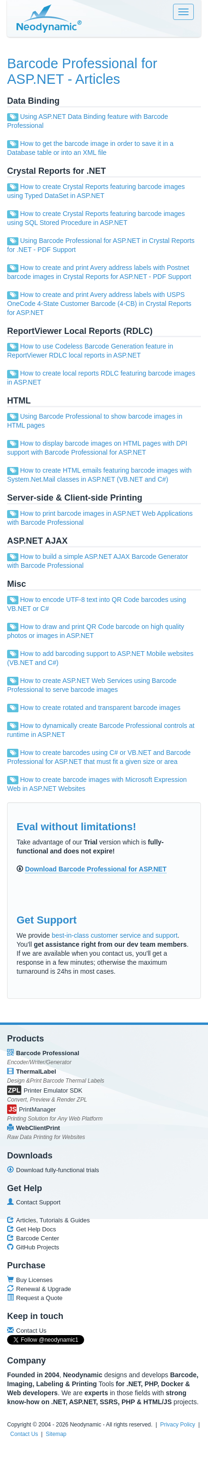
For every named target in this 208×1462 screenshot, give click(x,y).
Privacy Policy (177, 1424)
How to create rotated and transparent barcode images (100, 707)
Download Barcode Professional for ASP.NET (96, 869)
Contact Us (24, 1434)
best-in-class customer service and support (114, 935)
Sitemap (56, 1434)
